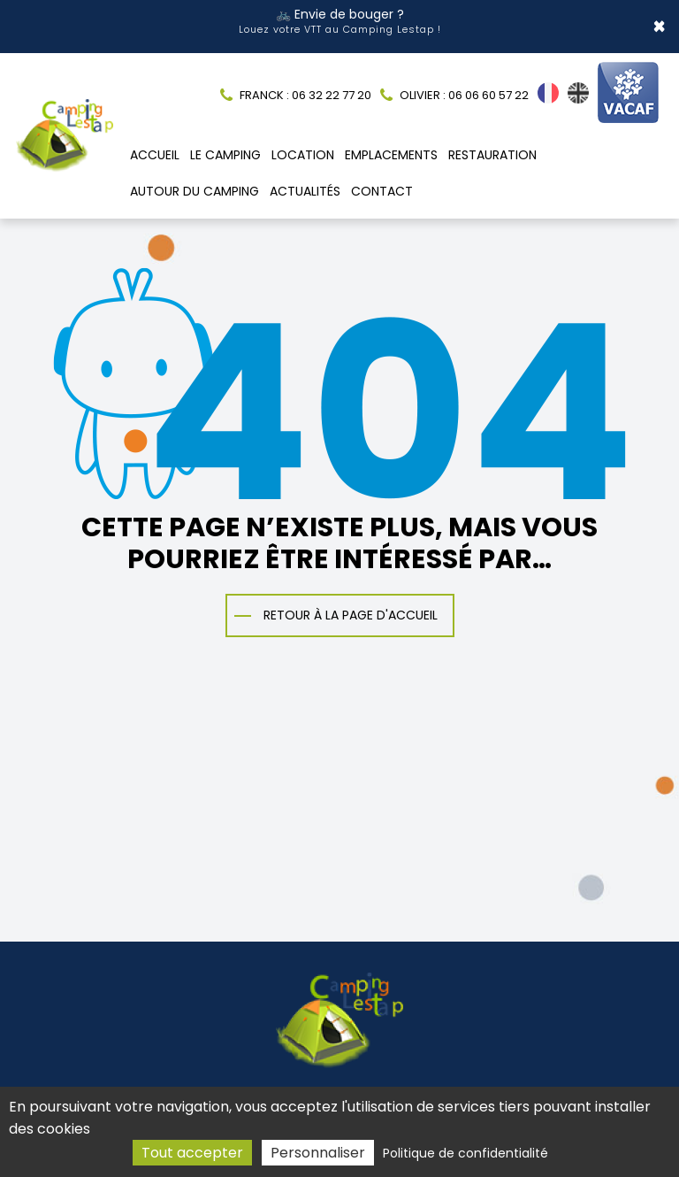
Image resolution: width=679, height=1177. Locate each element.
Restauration (492, 145)
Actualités (305, 181)
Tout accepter (192, 1152)
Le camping (225, 145)
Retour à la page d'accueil (350, 604)
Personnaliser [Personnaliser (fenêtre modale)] (318, 1152)
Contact (382, 181)
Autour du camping (194, 181)
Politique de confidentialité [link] (465, 1153)
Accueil (154, 145)
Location (302, 145)
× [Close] (659, 22)
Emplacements (391, 145)
